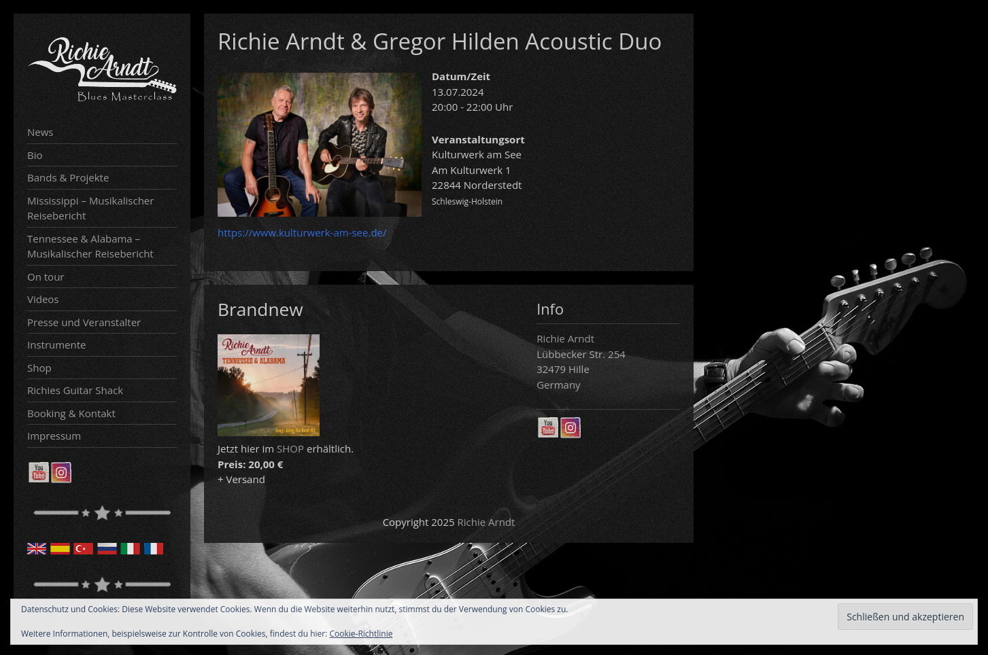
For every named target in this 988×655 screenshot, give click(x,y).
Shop (39, 367)
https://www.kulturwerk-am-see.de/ (302, 232)
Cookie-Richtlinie (361, 633)
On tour (45, 276)
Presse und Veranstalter (84, 322)
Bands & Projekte (68, 177)
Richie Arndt (486, 522)
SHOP (290, 448)
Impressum (54, 435)
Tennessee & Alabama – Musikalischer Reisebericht (90, 246)
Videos (43, 299)
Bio (35, 155)
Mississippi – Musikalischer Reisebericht (90, 208)
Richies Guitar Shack (75, 390)
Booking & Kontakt (71, 413)
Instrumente (56, 344)
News (40, 132)
